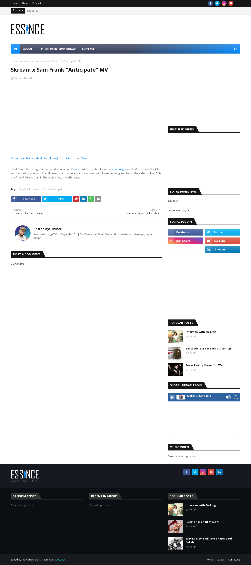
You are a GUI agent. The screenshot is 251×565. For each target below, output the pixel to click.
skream (37, 189)
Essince (18, 78)
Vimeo (85, 158)
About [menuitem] (28, 49)
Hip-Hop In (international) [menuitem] (57, 49)
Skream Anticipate (30, 61)
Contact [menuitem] (88, 49)
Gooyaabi (59, 559)
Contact (36, 3)
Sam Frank (24, 189)
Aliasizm (71, 158)
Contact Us (234, 559)
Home (14, 3)
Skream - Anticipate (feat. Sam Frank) (34, 158)
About (25, 3)
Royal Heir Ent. (30, 559)
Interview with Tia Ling (201, 332)
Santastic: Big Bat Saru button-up (208, 348)
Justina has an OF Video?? (202, 522)
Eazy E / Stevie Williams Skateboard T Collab (210, 540)
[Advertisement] (204, 92)
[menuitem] (15, 49)
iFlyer (74, 169)
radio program (119, 169)
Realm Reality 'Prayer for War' (205, 365)
